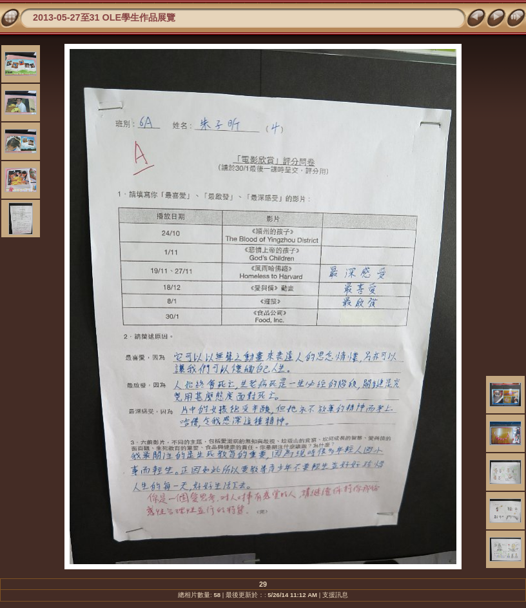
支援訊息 (335, 594)
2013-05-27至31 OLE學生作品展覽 (104, 17)
